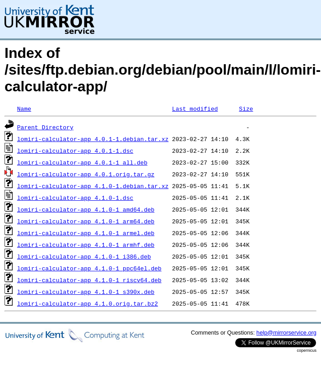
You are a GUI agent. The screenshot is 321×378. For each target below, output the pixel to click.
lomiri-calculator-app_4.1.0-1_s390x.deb (85, 292)
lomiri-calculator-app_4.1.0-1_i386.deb (84, 256)
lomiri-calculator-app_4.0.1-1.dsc (75, 150)
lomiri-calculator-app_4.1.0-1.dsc (75, 198)
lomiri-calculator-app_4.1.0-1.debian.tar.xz (92, 186)
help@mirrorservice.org (286, 332)
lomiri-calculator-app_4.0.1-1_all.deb (82, 162)
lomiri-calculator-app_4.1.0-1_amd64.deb (85, 209)
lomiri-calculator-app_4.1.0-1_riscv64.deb (89, 280)
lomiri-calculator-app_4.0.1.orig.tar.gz (85, 174)
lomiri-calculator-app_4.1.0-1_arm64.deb (85, 221)
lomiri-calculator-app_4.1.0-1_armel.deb (85, 233)
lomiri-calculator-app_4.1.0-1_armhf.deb (85, 245)
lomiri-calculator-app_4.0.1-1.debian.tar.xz (92, 139)
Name (24, 108)
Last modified (195, 108)
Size (246, 108)
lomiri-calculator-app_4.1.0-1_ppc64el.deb (89, 268)
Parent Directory (45, 127)
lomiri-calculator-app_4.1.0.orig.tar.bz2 (87, 303)
